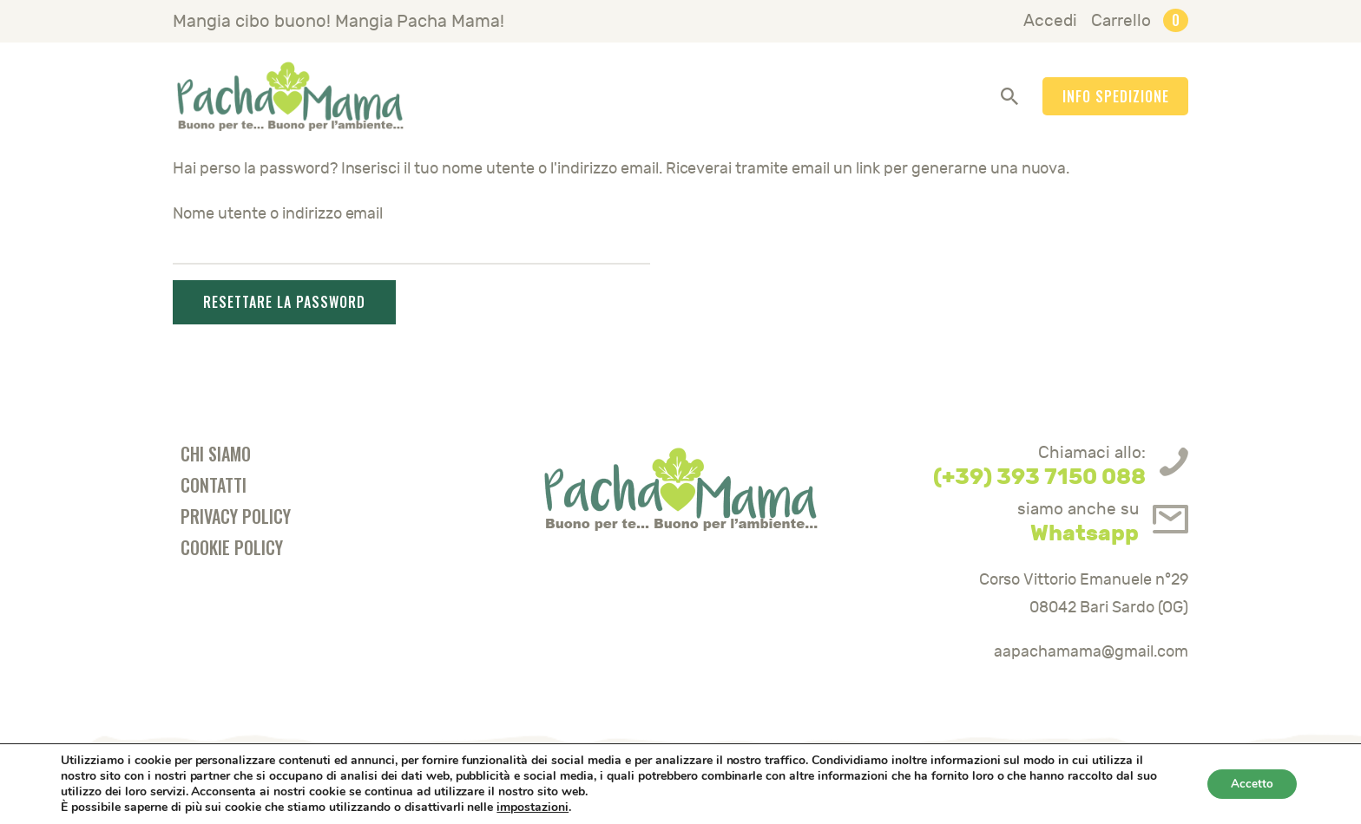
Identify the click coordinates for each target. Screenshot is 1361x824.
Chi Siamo (216, 454)
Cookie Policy (232, 547)
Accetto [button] (1249, 783)
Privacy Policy (236, 516)
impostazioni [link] (532, 807)
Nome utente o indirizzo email (278, 214)
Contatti (214, 485)
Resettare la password (284, 301)
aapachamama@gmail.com (1091, 652)
